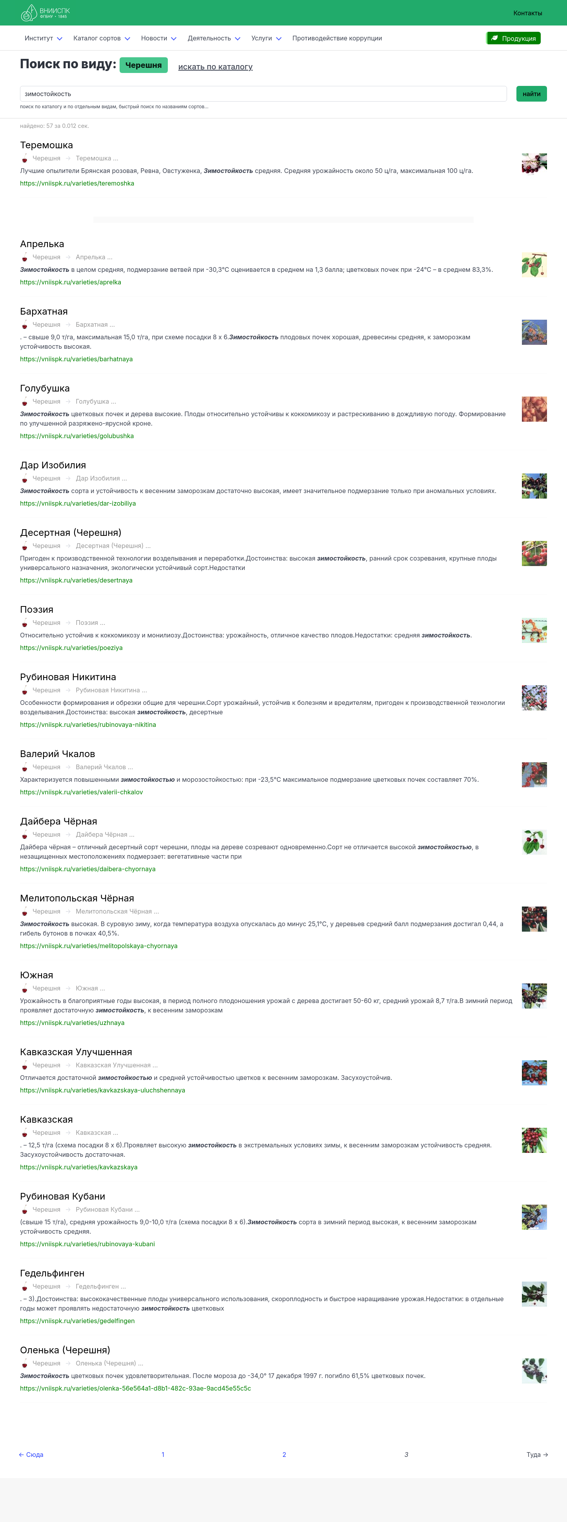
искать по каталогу (215, 66)
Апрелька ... (94, 257)
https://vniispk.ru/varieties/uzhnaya (72, 1023)
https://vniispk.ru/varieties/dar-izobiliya (78, 503)
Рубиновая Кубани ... (108, 1209)
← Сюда (31, 1454)
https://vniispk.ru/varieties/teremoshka (77, 183)
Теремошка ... (97, 158)
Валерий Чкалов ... (104, 767)
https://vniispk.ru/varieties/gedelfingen (77, 1321)
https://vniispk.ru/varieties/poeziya (71, 648)
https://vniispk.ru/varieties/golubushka (77, 436)
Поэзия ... (90, 622)
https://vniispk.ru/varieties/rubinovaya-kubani (87, 1244)
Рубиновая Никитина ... (111, 690)
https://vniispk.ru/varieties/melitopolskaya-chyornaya (99, 946)
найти (532, 94)
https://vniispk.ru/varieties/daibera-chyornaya (88, 869)
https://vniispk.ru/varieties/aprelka (70, 282)
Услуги (261, 38)
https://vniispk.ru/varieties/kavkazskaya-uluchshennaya (102, 1090)
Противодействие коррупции (337, 38)
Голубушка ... (96, 401)
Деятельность (209, 38)
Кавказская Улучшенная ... (117, 1065)
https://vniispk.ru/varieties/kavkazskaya (79, 1167)
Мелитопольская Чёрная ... (117, 911)
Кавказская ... (97, 1132)
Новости (154, 38)
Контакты (527, 13)
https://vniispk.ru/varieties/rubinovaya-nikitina (88, 724)
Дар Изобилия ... (101, 478)
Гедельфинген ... (101, 1286)
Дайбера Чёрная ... (105, 834)
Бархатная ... (95, 324)
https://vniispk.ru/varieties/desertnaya (76, 580)
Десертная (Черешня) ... (113, 546)
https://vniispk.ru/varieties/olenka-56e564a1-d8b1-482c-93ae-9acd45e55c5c (135, 1388)
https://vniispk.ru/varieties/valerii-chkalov (81, 792)
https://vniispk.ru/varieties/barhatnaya (76, 359)
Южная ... (90, 988)
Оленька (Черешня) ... (109, 1363)
